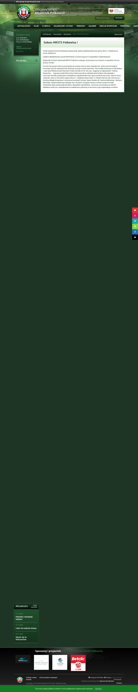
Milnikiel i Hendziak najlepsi (24, 618)
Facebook (117, 680)
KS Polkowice (47, 34)
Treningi (80, 26)
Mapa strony (118, 34)
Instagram (93, 678)
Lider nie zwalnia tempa (26, 628)
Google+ (108, 678)
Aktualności (23, 26)
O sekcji (46, 26)
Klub (36, 26)
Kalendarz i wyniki (63, 26)
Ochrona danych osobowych (48, 678)
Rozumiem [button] (98, 689)
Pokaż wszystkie (34, 606)
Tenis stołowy (57, 34)
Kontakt (28, 680)
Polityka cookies (31, 678)
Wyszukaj (119, 18)
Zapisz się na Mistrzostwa (21, 638)
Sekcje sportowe (108, 26)
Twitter (100, 678)
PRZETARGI (125, 26)
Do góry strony (117, 678)
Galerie (92, 26)
